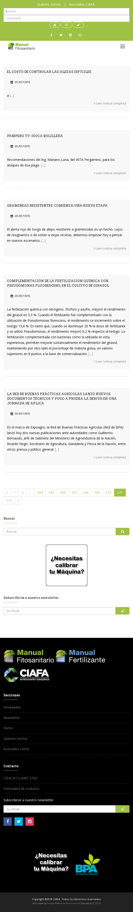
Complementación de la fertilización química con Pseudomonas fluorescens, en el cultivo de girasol (58, 283)
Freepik (51, 903)
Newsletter (11, 717)
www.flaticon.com (69, 903)
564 (40, 492)
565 (51, 492)
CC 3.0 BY (96, 903)
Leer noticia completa (110, 103)
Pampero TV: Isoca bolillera (35, 136)
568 (86, 492)
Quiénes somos (49, 4)
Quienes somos (15, 738)
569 (97, 492)
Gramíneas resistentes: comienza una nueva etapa (57, 205)
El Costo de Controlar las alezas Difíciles (49, 71)
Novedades (12, 707)
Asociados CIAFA (82, 4)
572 (9, 500)
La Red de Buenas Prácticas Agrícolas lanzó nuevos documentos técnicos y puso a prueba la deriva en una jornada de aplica (62, 398)
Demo (8, 728)
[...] (12, 95)
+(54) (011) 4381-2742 (20, 778)
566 (63, 492)
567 (74, 492)
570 (108, 492)
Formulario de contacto (21, 788)
